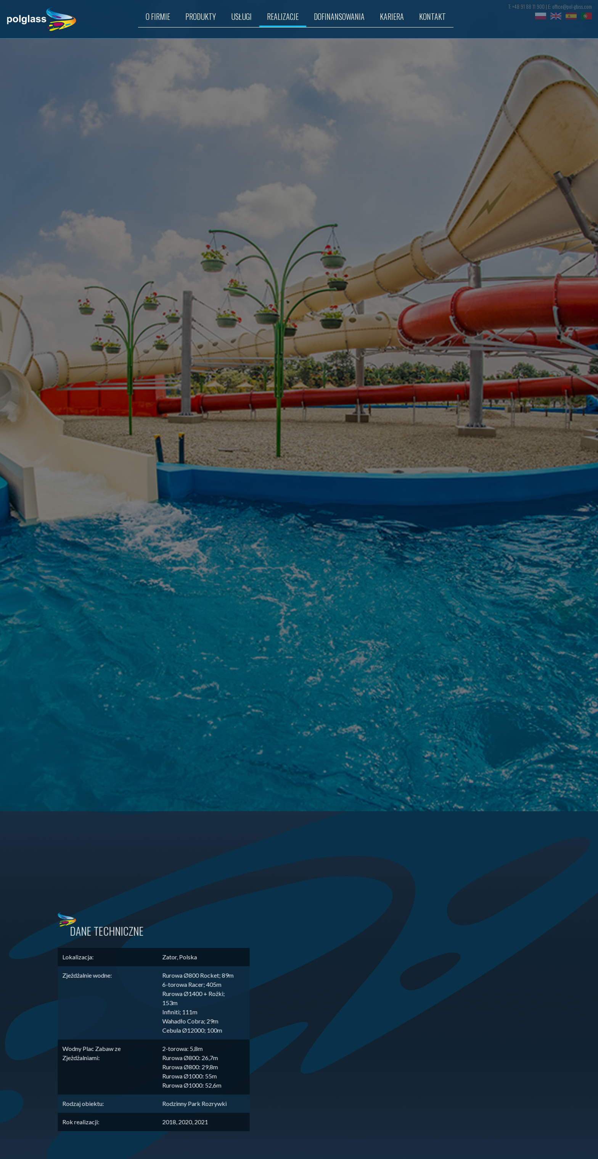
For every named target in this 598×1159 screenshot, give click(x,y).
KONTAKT (432, 16)
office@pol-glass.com (572, 6)
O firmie (158, 16)
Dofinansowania (339, 16)
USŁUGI (241, 16)
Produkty (200, 16)
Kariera (392, 16)
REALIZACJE (283, 16)
